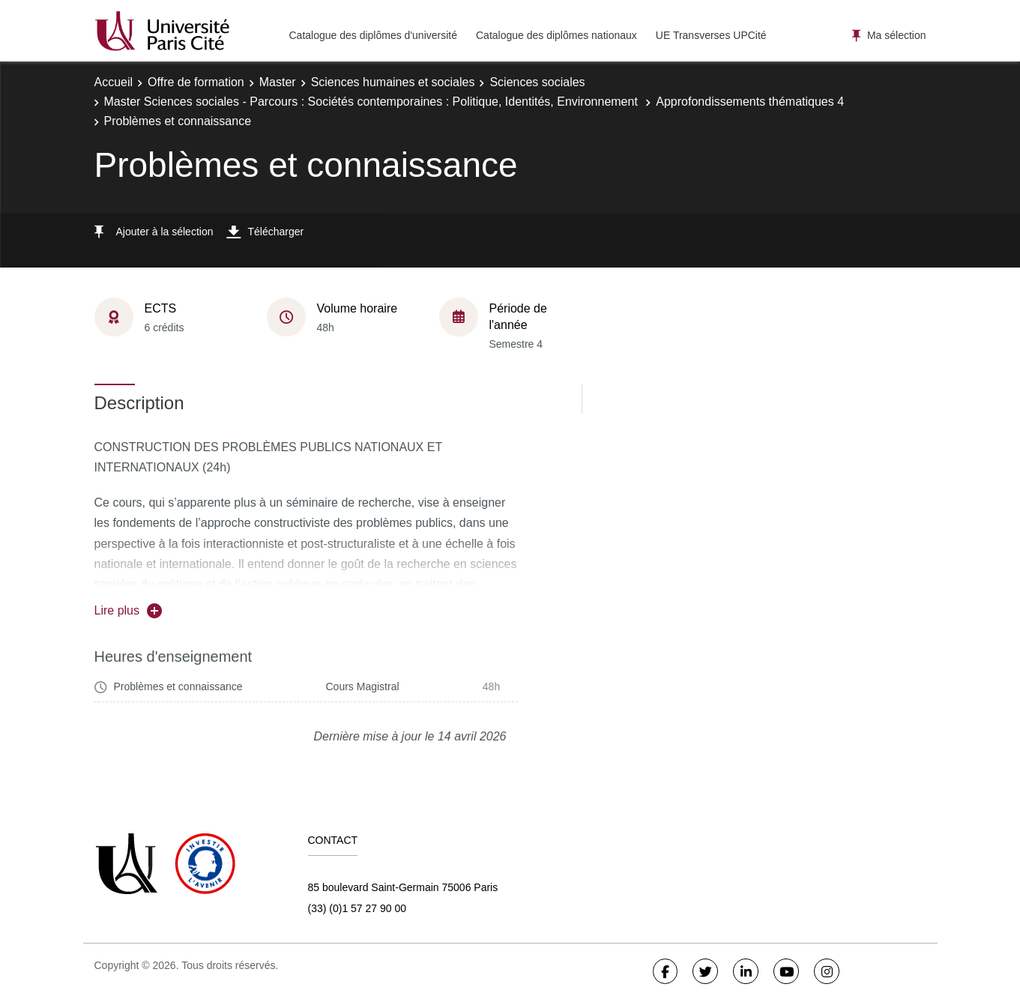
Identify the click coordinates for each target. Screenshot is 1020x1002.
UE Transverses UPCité (711, 35)
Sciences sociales (537, 82)
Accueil (113, 82)
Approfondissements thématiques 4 (750, 101)
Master (277, 82)
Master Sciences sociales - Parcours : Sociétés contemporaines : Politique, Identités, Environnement (373, 101)
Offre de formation (196, 82)
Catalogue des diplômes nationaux (556, 35)
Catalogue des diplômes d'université (373, 35)
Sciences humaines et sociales (393, 82)
